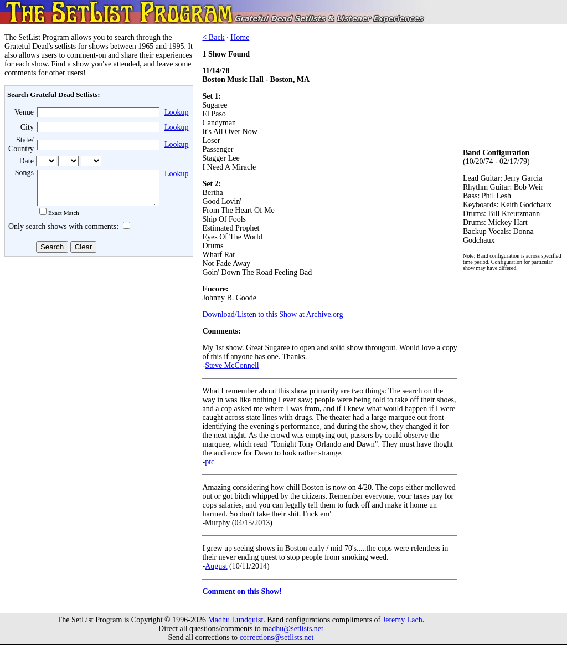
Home (239, 37)
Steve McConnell (232, 365)
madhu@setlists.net (292, 628)
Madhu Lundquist (235, 620)
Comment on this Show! (242, 591)
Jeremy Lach (402, 620)
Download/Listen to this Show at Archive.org (272, 314)
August (216, 566)
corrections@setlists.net (277, 637)
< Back (213, 37)
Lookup (176, 112)
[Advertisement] (97, 348)
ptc (209, 462)
